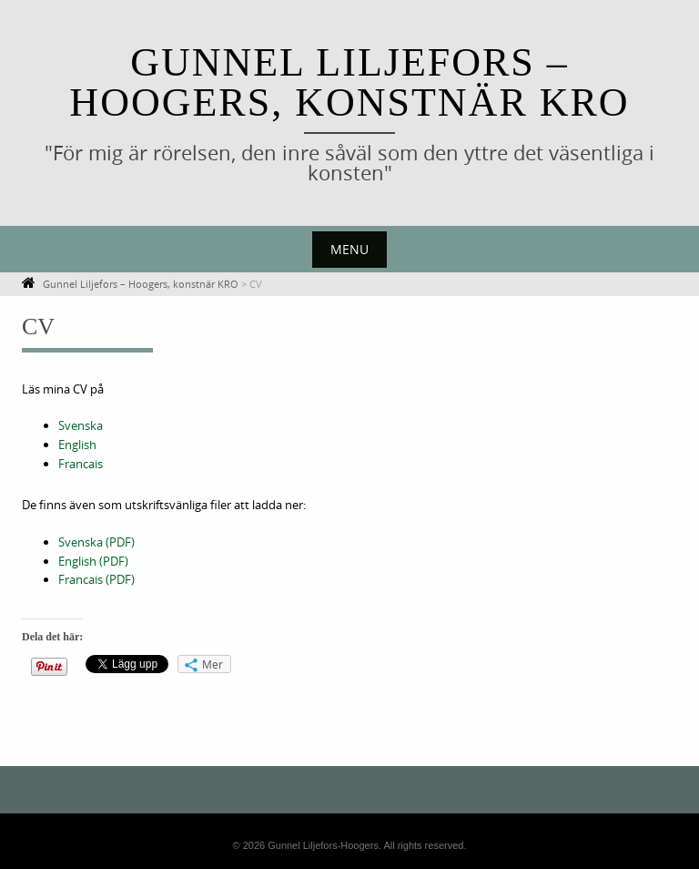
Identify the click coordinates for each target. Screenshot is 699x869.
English (77, 444)
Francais (80, 463)
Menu (349, 249)
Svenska (80, 425)
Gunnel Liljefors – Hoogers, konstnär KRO (349, 82)
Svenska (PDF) (96, 542)
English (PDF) (93, 561)
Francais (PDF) (96, 579)
